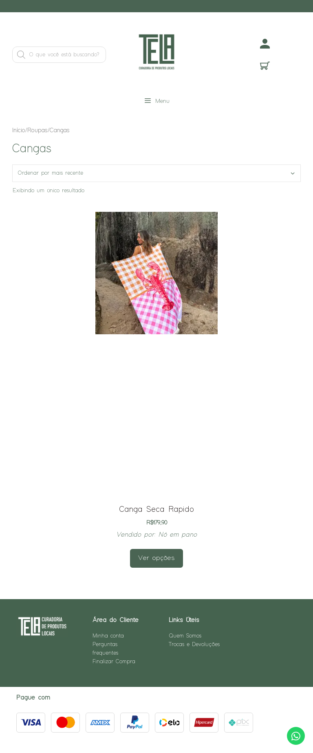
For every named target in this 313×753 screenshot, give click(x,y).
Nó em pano (177, 534)
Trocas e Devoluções (194, 644)
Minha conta (108, 636)
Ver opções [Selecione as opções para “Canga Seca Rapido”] (156, 558)
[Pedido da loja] (156, 173)
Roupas (37, 130)
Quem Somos (185, 636)
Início (18, 130)
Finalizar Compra (114, 661)
